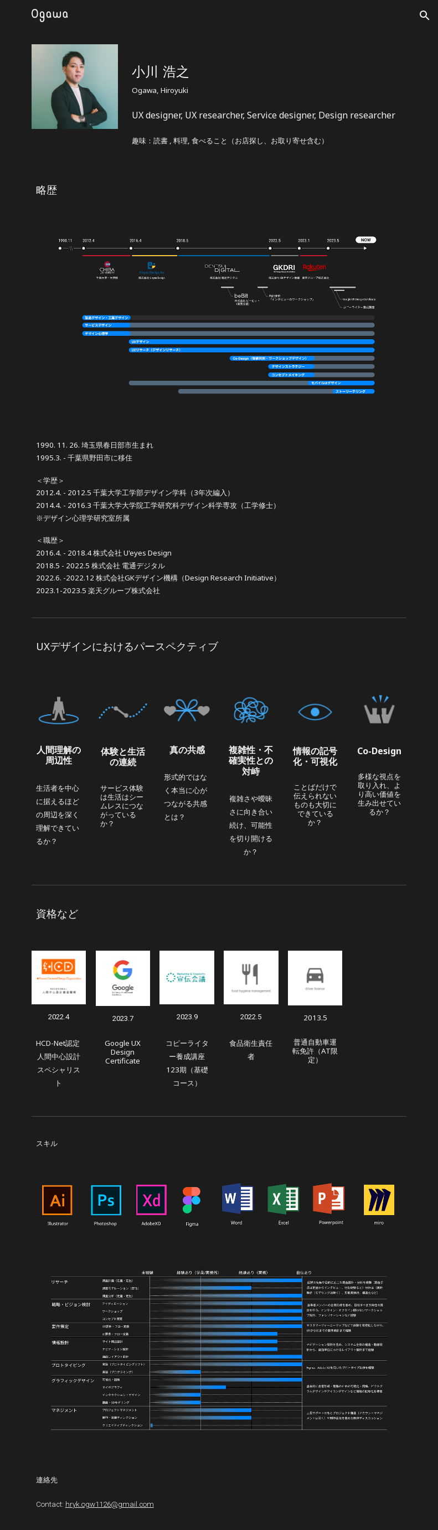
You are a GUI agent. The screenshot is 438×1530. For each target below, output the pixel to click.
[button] (424, 15)
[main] (266, 73)
